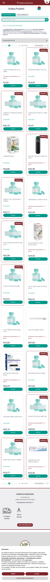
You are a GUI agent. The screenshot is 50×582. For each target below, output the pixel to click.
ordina (13, 85)
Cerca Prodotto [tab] (8, 14)
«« (2, 45)
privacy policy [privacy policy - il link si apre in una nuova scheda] (24, 554)
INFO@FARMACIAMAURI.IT (25, 502)
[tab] (22, 14)
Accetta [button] (36, 574)
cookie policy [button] (28, 560)
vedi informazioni (25, 525)
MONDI (4, 25)
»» (16, 45)
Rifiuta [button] (13, 574)
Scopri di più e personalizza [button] (24, 578)
